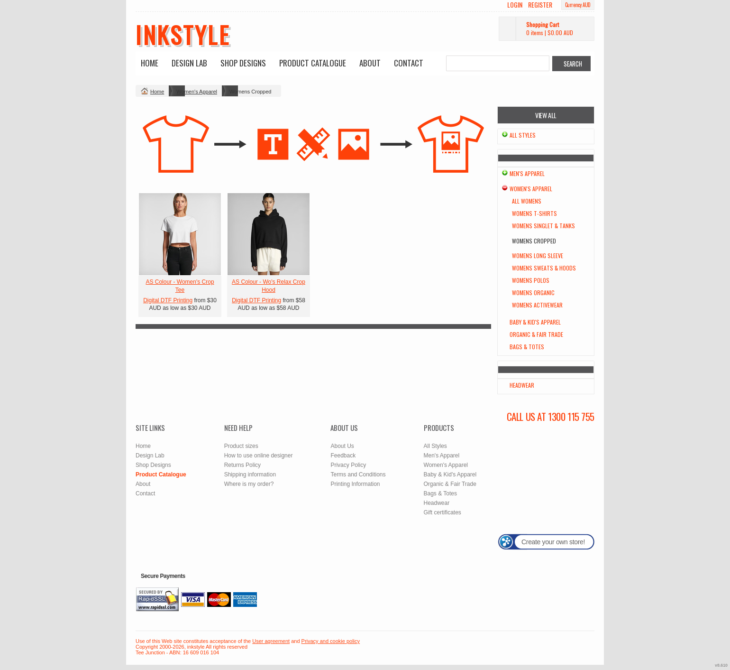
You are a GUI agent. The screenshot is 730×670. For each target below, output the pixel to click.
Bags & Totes (527, 347)
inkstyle (183, 34)
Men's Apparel (527, 173)
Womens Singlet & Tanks (543, 226)
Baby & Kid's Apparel (535, 322)
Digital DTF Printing (167, 300)
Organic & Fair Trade (536, 334)
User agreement (271, 641)
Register (540, 4)
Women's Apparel (196, 91)
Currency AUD (578, 5)
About (370, 63)
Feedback (343, 455)
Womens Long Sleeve (537, 255)
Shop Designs (243, 63)
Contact (408, 63)
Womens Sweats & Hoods (544, 268)
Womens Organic (533, 292)
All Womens (526, 201)
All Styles (523, 135)
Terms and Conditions (357, 474)
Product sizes (241, 446)
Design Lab (189, 63)
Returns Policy (242, 465)
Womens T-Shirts (534, 213)
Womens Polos (530, 280)
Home (149, 63)
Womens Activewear (537, 305)
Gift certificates (442, 512)
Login (514, 4)
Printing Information (355, 484)
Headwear (522, 385)
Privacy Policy (348, 465)
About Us (342, 446)
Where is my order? (249, 484)
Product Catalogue (312, 63)
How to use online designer (258, 455)
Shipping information (250, 474)
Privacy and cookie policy (330, 641)
